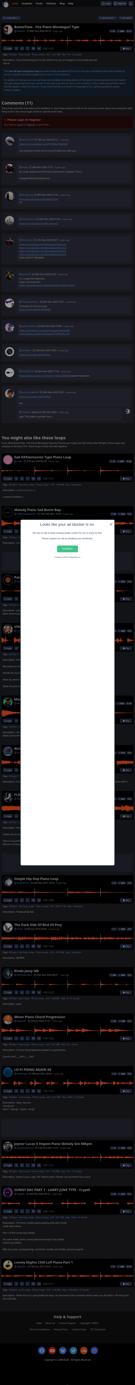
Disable (67, 548)
